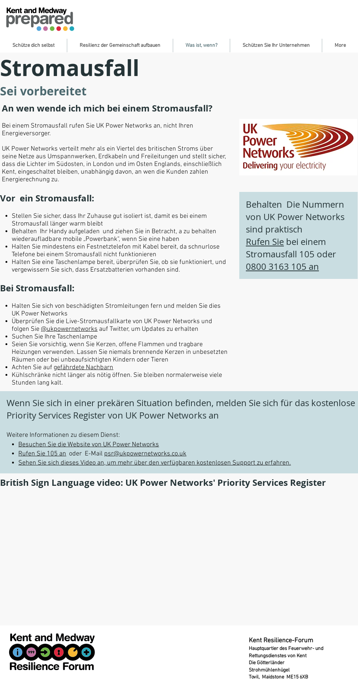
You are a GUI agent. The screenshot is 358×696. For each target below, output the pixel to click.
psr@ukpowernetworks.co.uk (145, 454)
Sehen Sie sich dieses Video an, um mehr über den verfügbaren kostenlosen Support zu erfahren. (154, 463)
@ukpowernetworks (69, 329)
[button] (33, 45)
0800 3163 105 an (282, 266)
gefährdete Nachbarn (83, 367)
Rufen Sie (265, 241)
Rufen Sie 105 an (42, 454)
